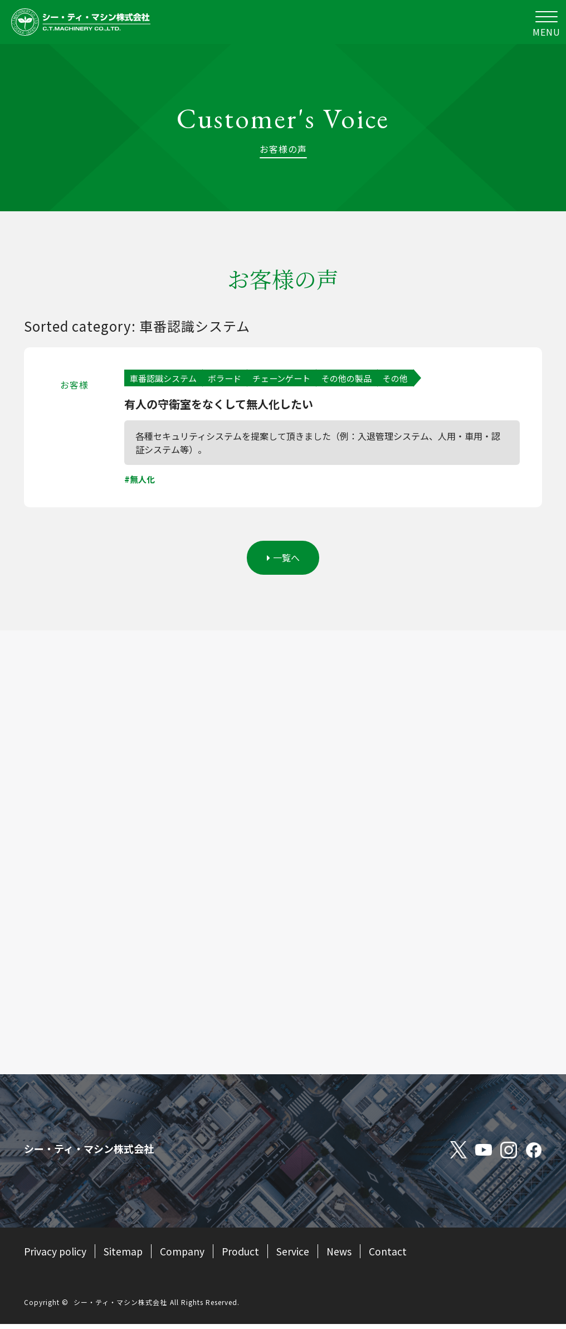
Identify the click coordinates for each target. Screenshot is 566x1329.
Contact (391, 1256)
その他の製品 (359, 378)
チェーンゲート (290, 378)
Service (296, 1256)
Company (184, 1256)
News (342, 1256)
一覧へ (283, 561)
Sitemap (124, 1256)
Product (243, 1256)
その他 (410, 378)
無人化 (143, 481)
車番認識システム (165, 378)
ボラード (230, 378)
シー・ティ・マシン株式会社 (120, 1307)
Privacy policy (55, 1256)
